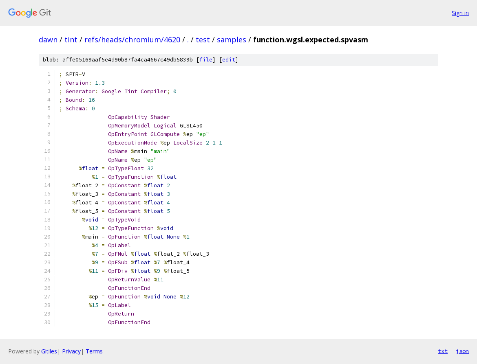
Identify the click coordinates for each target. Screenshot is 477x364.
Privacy (71, 351)
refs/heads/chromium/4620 (132, 39)
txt (443, 351)
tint (70, 39)
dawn (48, 39)
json (462, 351)
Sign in (460, 13)
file (205, 59)
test (203, 39)
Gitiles (49, 351)
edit (228, 59)
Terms (94, 351)
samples (231, 39)
